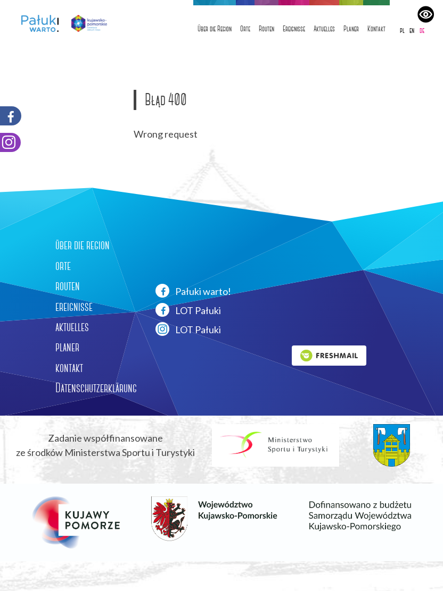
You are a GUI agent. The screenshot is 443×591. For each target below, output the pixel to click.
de (422, 30)
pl (402, 30)
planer (67, 347)
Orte (245, 28)
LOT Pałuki (188, 310)
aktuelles (72, 327)
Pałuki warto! (193, 291)
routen (67, 286)
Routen (266, 28)
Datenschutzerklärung (96, 388)
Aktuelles (324, 28)
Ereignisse (294, 28)
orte (63, 266)
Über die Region (215, 28)
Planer (351, 28)
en (411, 30)
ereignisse (74, 307)
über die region (82, 245)
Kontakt (376, 28)
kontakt (69, 368)
